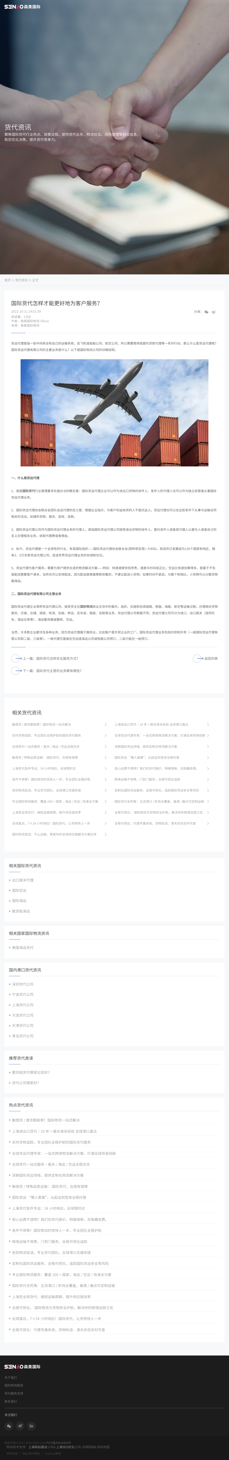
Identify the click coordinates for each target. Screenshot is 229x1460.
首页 (7, 280)
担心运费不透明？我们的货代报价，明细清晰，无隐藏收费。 (60, 1219)
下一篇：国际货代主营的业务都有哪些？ (47, 671)
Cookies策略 (52, 1453)
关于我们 (10, 1377)
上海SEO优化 (65, 1447)
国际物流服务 (13, 1385)
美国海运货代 (23, 947)
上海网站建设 (37, 1447)
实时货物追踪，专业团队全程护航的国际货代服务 (51, 1142)
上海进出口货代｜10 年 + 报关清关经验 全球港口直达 (54, 1131)
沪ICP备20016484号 (58, 1443)
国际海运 (19, 900)
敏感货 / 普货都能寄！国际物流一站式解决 (46, 1120)
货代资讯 (21, 280)
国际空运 (19, 890)
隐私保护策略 (31, 1453)
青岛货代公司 (23, 1035)
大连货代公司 (23, 1015)
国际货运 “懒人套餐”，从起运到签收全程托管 (49, 1197)
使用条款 (12, 1453)
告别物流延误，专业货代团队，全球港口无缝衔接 (51, 1252)
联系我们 (10, 1401)
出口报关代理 (23, 879)
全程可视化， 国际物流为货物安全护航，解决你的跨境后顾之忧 (62, 1307)
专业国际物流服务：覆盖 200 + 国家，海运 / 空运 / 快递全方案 (61, 1274)
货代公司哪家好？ (26, 1082)
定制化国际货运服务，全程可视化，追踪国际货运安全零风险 (60, 1263)
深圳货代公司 (23, 984)
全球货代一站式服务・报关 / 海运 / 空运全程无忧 (51, 1164)
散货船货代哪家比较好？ (31, 1072)
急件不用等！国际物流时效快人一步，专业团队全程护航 (57, 1230)
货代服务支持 (13, 1393)
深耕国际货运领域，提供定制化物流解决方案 (48, 1175)
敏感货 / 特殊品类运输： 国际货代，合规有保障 (50, 1186)
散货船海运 (21, 911)
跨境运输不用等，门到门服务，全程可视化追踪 (49, 1241)
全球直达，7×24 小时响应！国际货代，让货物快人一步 (56, 1318)
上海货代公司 (23, 1004)
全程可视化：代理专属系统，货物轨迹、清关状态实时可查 (58, 1329)
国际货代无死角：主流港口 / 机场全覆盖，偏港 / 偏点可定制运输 (63, 1285)
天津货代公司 (23, 1025)
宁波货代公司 (23, 994)
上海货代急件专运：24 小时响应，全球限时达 (48, 1208)
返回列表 (205, 658)
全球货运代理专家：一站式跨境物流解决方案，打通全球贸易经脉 (64, 1153)
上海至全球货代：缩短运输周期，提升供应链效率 (51, 1296)
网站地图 (103, 1447)
